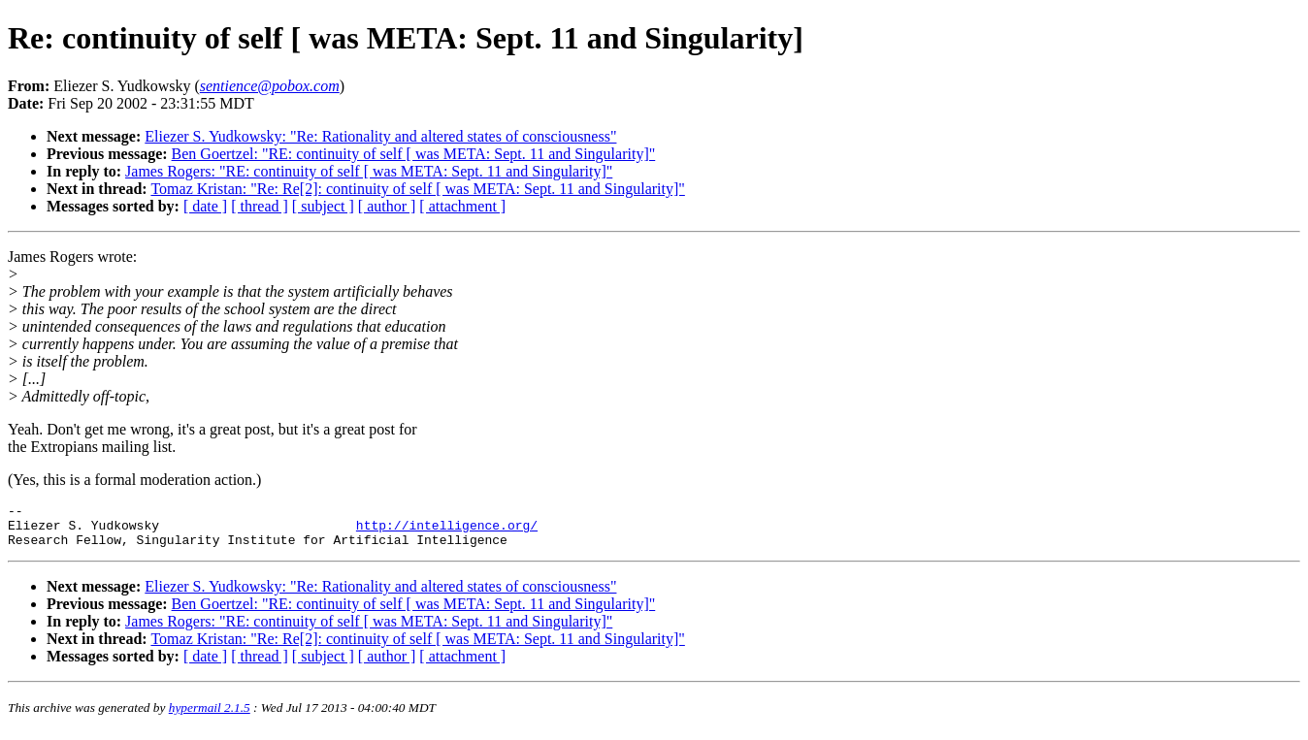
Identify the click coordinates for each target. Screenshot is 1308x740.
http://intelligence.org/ (447, 530)
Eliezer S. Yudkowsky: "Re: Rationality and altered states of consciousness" (380, 136)
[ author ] (387, 206)
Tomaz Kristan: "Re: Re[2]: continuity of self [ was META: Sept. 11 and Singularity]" (417, 188)
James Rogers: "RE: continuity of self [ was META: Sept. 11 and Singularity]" (368, 171)
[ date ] (205, 206)
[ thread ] (259, 206)
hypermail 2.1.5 (209, 716)
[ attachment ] (462, 206)
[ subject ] (323, 206)
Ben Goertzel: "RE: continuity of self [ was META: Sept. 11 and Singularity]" (414, 153)
